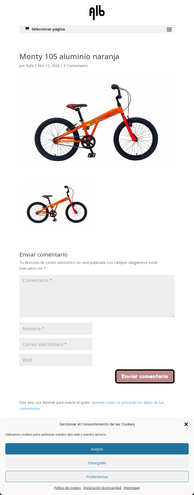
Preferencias (97, 476)
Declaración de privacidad (102, 488)
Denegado (97, 462)
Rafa (30, 65)
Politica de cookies (67, 488)
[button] (186, 424)
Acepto (97, 448)
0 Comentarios (76, 65)
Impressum (132, 488)
